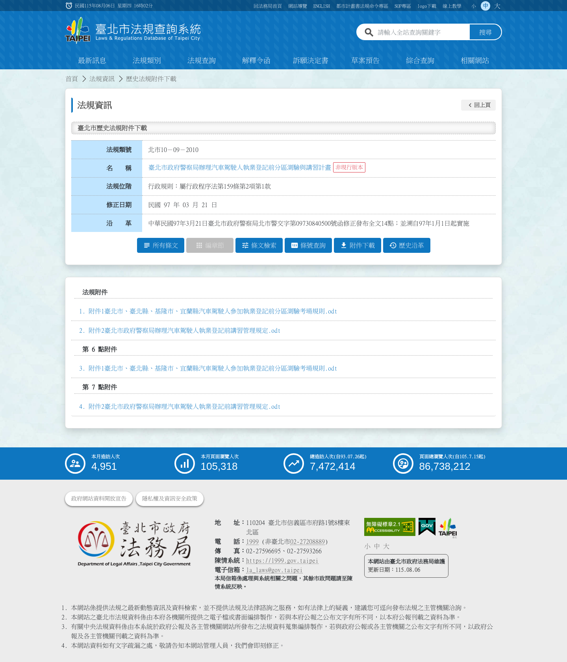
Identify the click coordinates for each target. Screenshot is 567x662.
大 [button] (497, 6)
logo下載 (426, 6)
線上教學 (452, 6)
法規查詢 (201, 60)
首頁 (71, 79)
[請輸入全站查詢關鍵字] (422, 32)
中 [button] (485, 6)
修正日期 (119, 205)
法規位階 (119, 186)
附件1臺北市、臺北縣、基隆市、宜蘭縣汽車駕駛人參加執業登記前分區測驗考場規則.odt (213, 311)
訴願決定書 (310, 60)
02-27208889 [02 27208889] (307, 541)
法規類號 (119, 149)
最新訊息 (92, 60)
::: (4, 74)
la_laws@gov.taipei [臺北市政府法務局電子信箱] (274, 570)
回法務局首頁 (268, 6)
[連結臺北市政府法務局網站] (134, 543)
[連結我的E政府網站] (427, 527)
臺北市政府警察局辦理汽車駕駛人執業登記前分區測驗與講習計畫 (239, 167)
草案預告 (365, 60)
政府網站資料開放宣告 (98, 498)
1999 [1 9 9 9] (252, 541)
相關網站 (475, 60)
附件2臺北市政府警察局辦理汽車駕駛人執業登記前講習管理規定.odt (185, 330)
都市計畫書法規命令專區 (362, 6)
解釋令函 (256, 60)
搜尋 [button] (485, 33)
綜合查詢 (420, 60)
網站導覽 (297, 6)
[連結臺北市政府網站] (448, 528)
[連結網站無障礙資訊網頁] (389, 527)
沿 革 (119, 223)
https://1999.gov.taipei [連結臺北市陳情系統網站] (282, 560)
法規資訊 (102, 79)
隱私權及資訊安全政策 (169, 498)
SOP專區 (403, 6)
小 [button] (473, 6)
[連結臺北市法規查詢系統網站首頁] (133, 30)
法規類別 (147, 60)
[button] (478, 105)
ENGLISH (321, 6)
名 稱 (119, 168)
